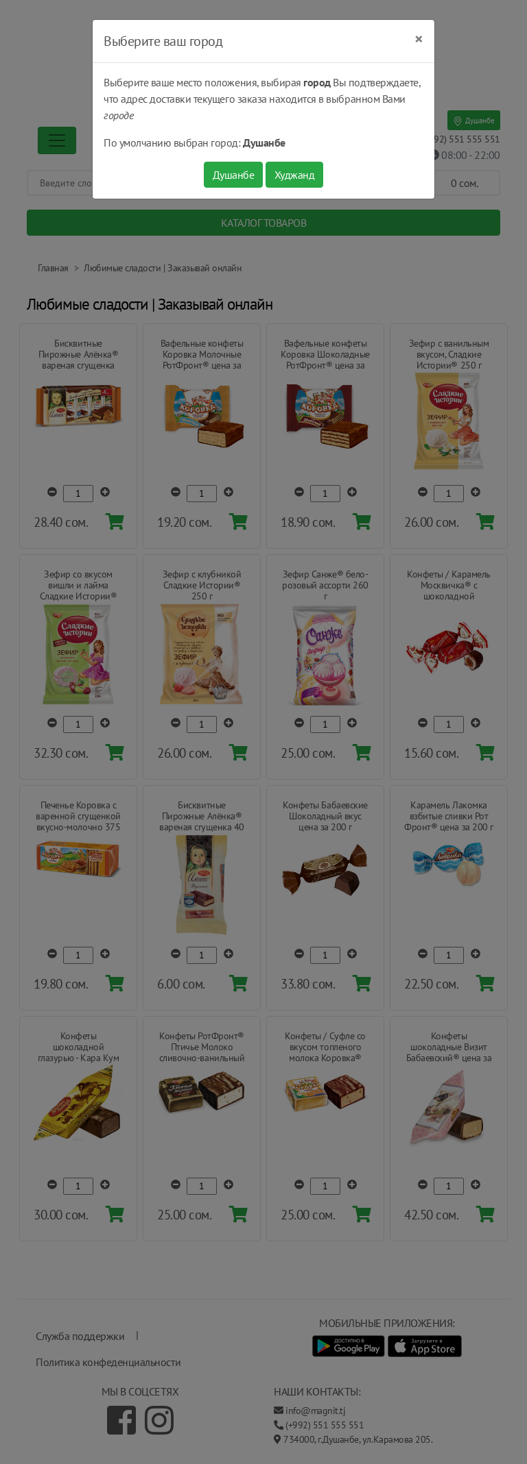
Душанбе (234, 175)
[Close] (418, 39)
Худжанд (294, 175)
